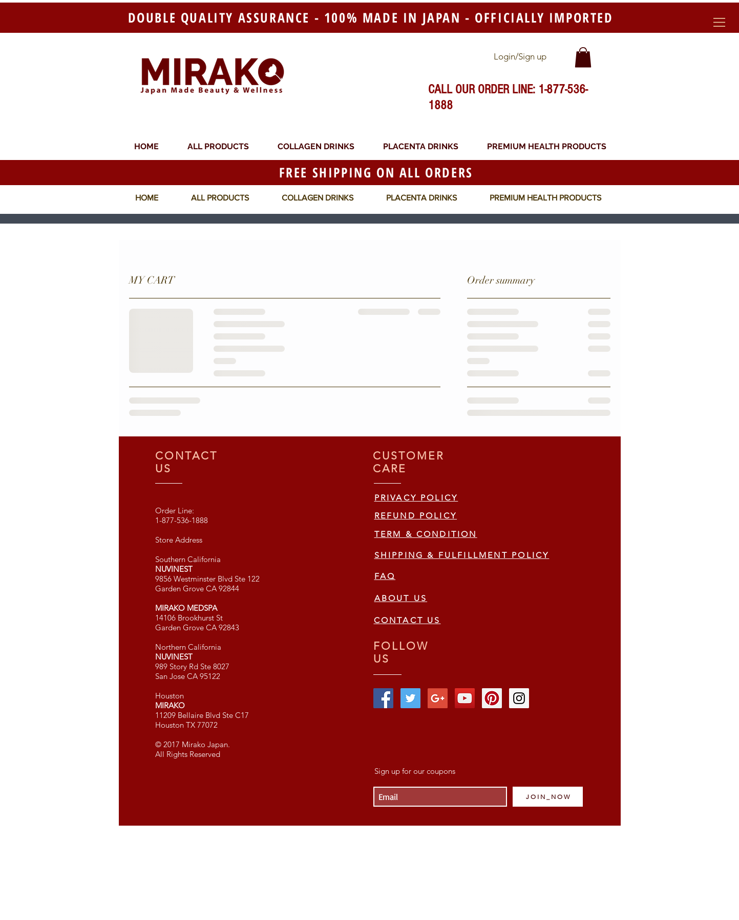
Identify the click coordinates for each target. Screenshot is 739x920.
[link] (583, 57)
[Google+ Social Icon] (438, 698)
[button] (719, 22)
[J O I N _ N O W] (548, 797)
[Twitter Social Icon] (410, 698)
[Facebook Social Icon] (383, 698)
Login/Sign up (520, 56)
